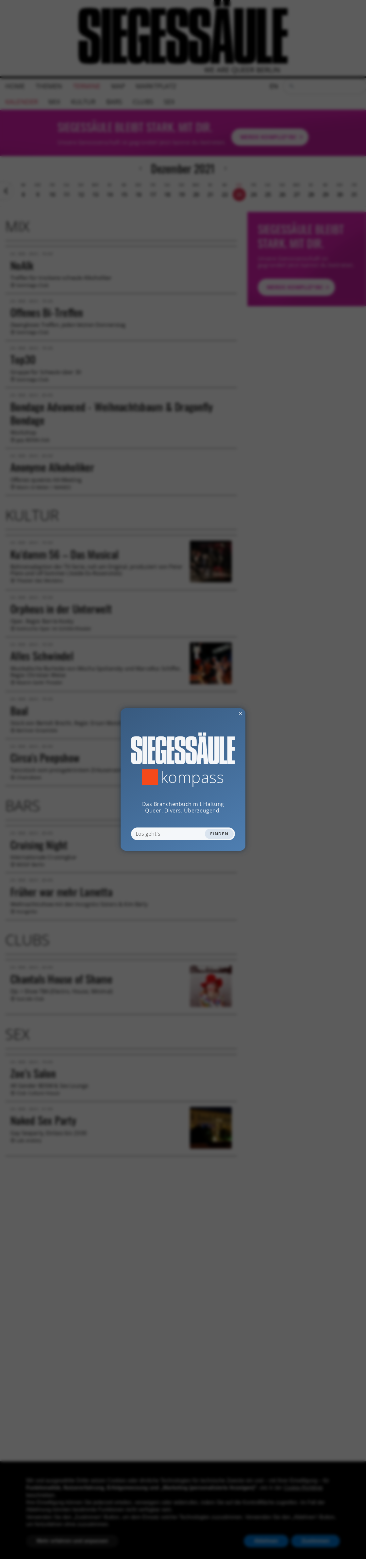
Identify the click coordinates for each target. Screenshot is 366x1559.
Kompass (192, 777)
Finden (219, 834)
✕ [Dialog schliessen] (224, 713)
